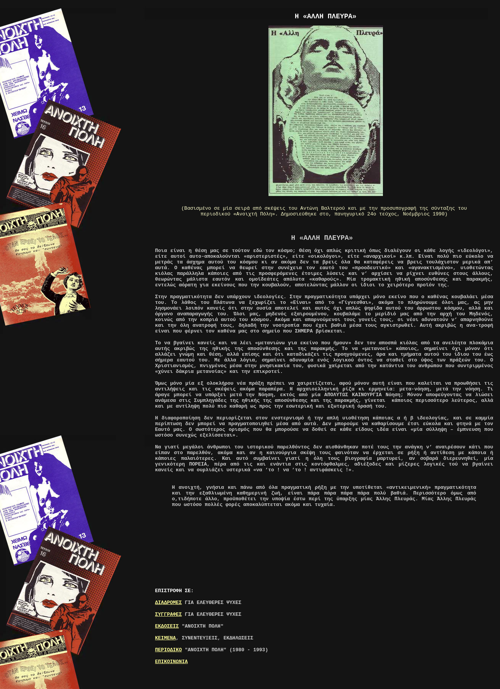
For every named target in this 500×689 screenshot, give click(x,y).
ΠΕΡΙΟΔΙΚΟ (168, 650)
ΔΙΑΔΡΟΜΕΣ (168, 602)
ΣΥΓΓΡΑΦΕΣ (168, 614)
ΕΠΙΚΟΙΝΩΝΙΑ (171, 662)
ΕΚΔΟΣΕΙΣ (167, 626)
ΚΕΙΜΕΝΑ (165, 638)
